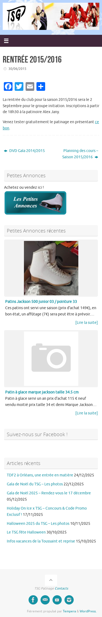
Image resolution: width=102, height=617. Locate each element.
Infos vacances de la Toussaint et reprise (41, 541)
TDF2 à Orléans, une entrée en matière (40, 475)
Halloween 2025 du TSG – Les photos (38, 523)
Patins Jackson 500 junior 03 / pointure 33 (41, 301)
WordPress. (88, 611)
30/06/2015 (17, 69)
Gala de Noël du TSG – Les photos (35, 484)
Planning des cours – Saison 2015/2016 (80, 153)
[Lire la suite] (86, 322)
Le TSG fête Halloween (26, 532)
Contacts (61, 588)
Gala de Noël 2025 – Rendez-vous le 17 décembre (49, 493)
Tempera (69, 611)
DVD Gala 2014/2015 (24, 150)
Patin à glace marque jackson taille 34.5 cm (42, 392)
